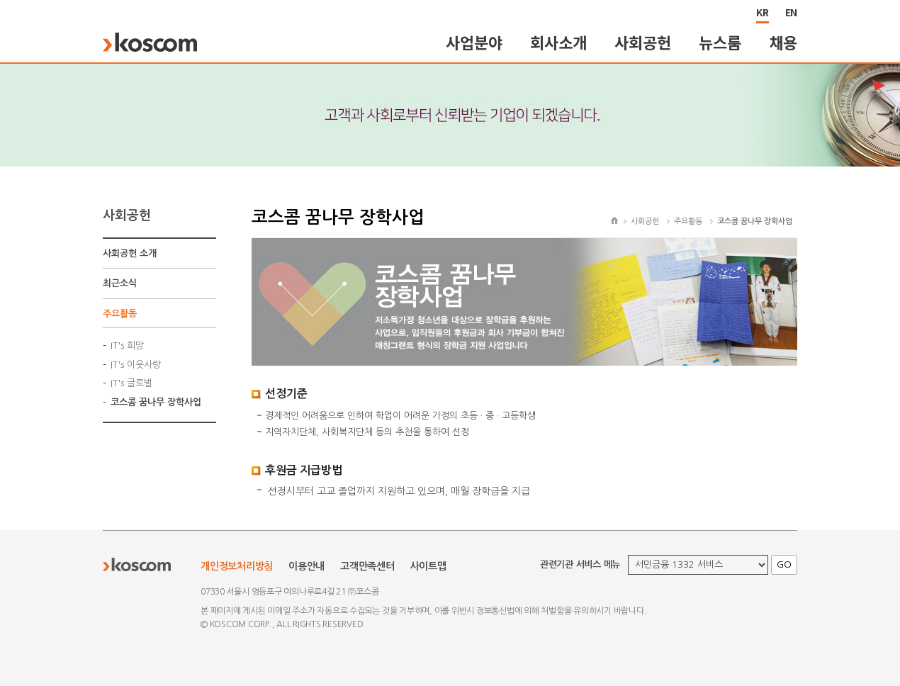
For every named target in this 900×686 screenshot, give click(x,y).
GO (784, 564)
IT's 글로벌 (131, 383)
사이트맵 (428, 566)
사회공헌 (642, 42)
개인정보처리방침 (237, 566)
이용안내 (306, 566)
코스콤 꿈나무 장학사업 (156, 402)
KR (762, 12)
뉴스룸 (720, 42)
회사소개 (558, 42)
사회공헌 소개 (130, 253)
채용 (784, 42)
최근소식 (120, 283)
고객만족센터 (367, 566)
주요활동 (120, 313)
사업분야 (474, 42)
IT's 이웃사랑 (136, 364)
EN (791, 12)
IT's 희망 (127, 345)
